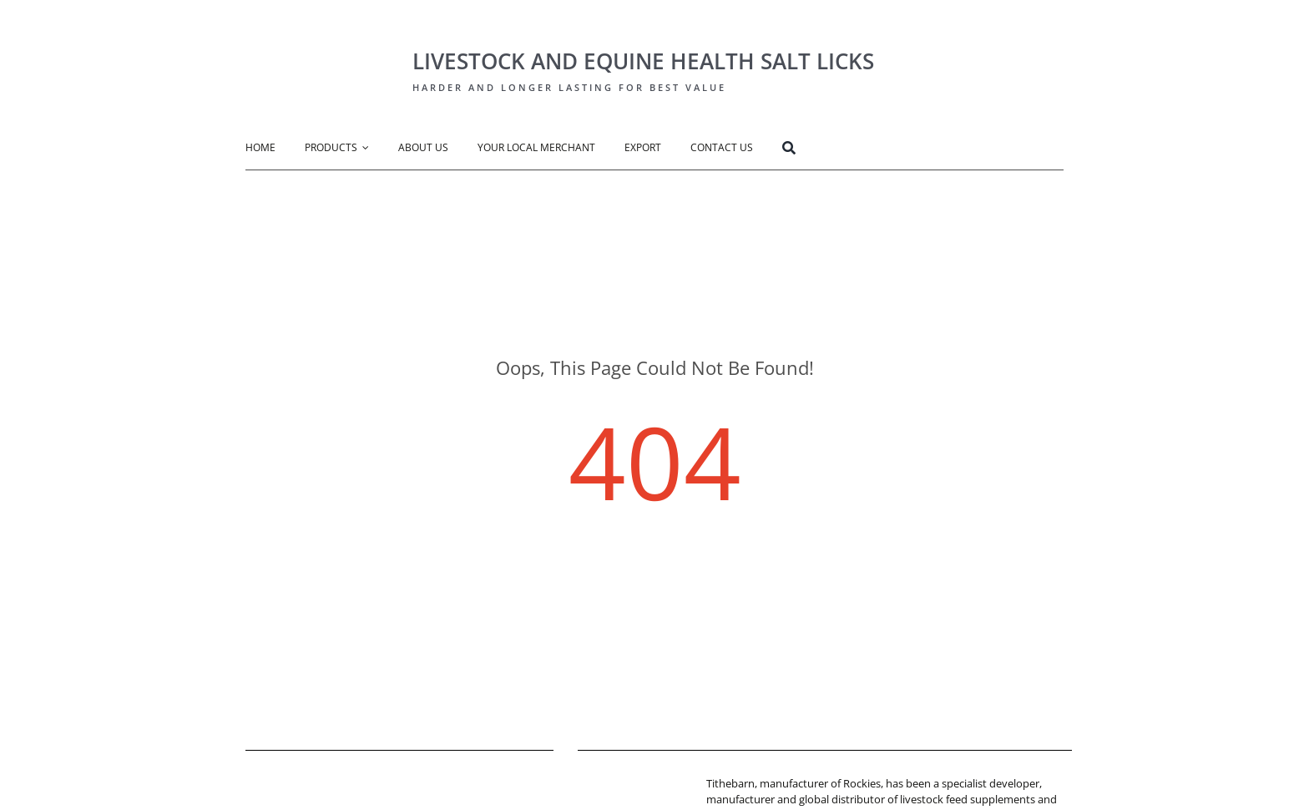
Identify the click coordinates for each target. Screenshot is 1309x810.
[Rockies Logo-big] (316, 30)
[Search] (803, 150)
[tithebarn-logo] (628, 780)
